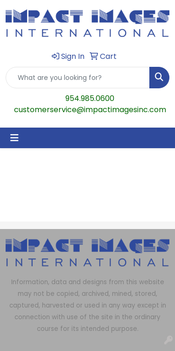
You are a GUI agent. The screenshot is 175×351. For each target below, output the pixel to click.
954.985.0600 (89, 98)
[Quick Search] (78, 77)
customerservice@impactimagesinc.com (90, 109)
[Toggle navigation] (14, 137)
